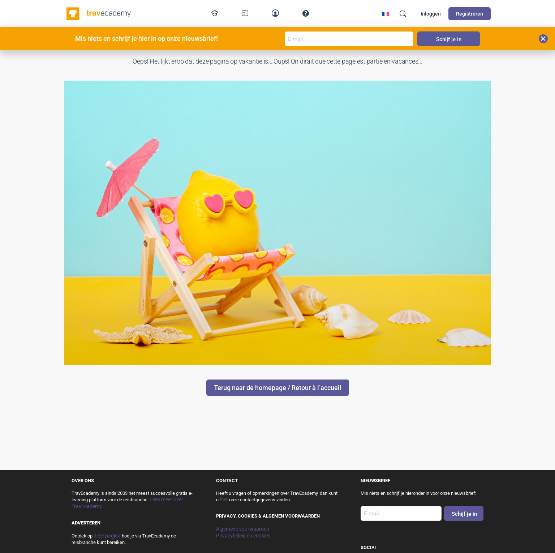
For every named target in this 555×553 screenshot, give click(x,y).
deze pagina (107, 536)
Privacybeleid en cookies (243, 536)
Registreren (469, 14)
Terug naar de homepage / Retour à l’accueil (277, 387)
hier (224, 499)
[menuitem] (385, 14)
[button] (543, 38)
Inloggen (431, 14)
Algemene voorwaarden (242, 529)
